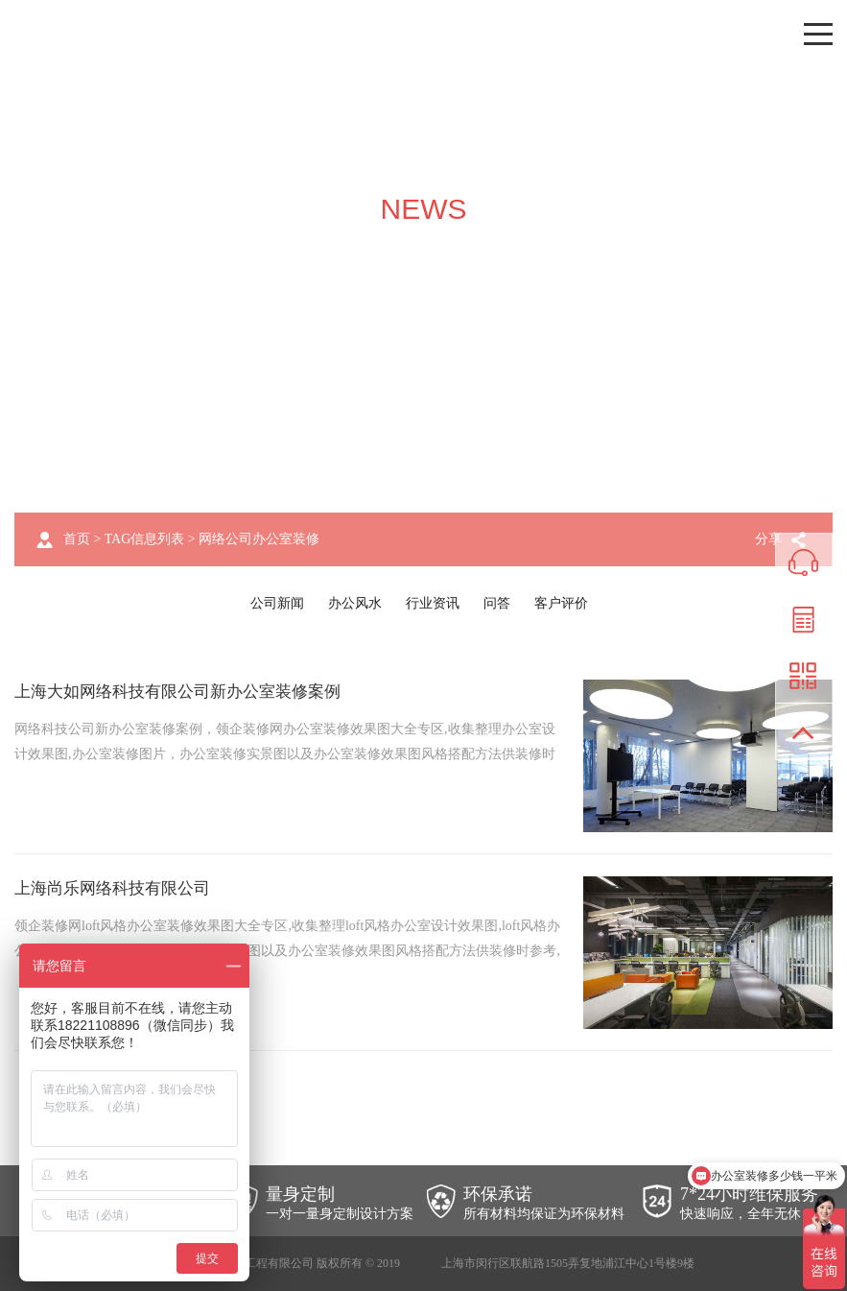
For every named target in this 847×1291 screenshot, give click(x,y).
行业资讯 (432, 603)
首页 (76, 539)
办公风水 (355, 603)
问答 (496, 603)
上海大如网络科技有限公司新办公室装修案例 (187, 691)
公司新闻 (277, 603)
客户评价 (561, 603)
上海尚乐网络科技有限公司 (118, 887)
